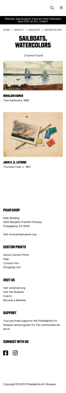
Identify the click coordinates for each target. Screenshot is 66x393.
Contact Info (11, 263)
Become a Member (14, 300)
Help (6, 259)
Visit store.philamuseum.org (19, 234)
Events (7, 296)
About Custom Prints (16, 254)
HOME (6, 30)
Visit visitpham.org (14, 287)
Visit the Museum (13, 291)
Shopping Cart (12, 267)
